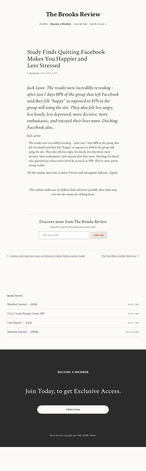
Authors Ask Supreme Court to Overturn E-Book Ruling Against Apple (47, 256)
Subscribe (99, 235)
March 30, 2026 (132, 332)
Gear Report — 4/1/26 (19, 322)
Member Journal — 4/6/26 (22, 304)
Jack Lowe (33, 135)
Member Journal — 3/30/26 (22, 332)
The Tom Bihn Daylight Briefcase (118, 256)
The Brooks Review (73, 14)
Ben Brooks (34, 73)
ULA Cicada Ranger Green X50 (25, 313)
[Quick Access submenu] (106, 24)
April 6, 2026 (133, 304)
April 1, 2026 (133, 322)
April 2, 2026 (133, 313)
